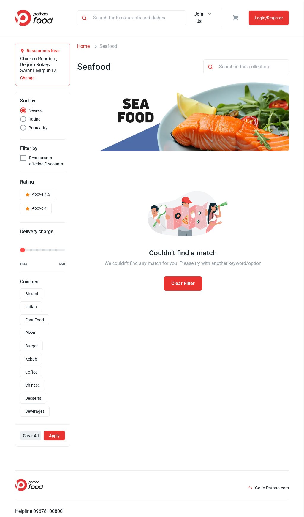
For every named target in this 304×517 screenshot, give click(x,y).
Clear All (31, 435)
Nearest (35, 110)
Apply (54, 435)
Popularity (38, 127)
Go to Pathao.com (268, 488)
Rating (34, 119)
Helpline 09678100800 (39, 511)
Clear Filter (183, 283)
